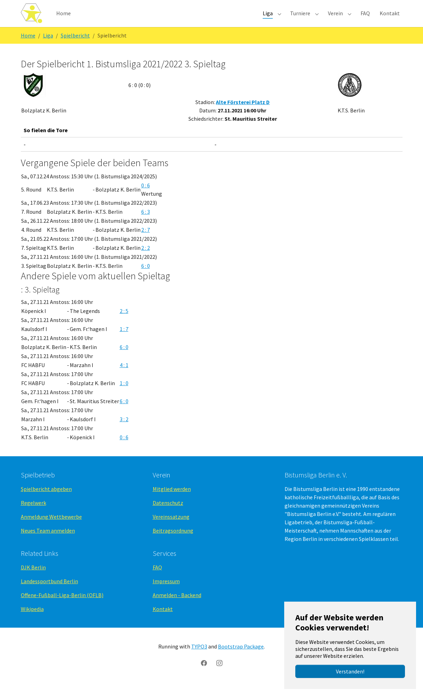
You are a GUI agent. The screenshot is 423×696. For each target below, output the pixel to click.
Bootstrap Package (241, 657)
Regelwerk (33, 514)
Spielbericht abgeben (46, 500)
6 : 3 (145, 222)
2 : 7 (145, 240)
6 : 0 (145, 276)
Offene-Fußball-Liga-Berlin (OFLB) (62, 606)
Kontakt (163, 620)
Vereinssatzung (171, 528)
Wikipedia (32, 620)
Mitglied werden (172, 500)
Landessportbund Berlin (49, 592)
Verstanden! (350, 671)
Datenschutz (168, 514)
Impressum (166, 592)
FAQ (157, 578)
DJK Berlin (33, 578)
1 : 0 (124, 394)
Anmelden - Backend (177, 606)
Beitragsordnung (173, 541)
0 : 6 (145, 196)
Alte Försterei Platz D (243, 113)
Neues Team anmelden (48, 541)
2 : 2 (145, 258)
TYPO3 (199, 657)
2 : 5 (124, 322)
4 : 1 (124, 376)
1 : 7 (124, 340)
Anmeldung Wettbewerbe (51, 528)
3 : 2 (124, 430)
